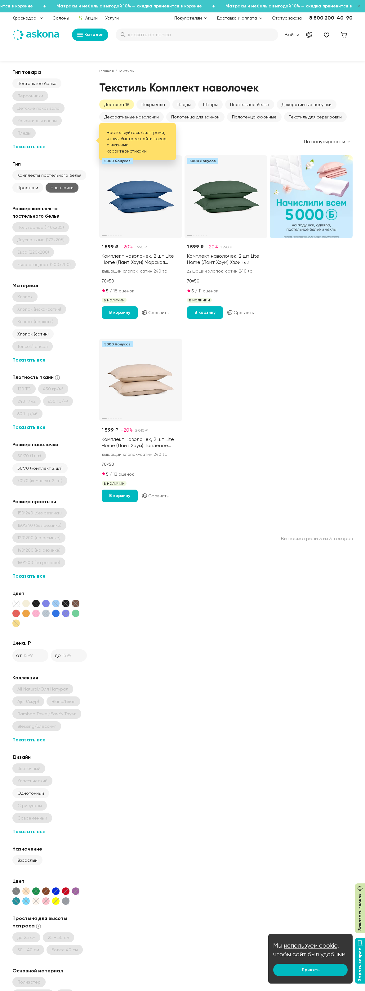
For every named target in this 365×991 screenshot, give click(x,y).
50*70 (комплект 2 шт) (40, 468)
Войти (292, 35)
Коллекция (25, 678)
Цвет (18, 593)
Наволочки (62, 187)
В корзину (119, 312)
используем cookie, (311, 945)
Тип (16, 164)
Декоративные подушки (307, 104)
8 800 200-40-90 (331, 18)
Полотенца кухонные (254, 116)
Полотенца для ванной (195, 116)
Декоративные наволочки (131, 116)
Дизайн (21, 757)
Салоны (60, 18)
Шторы (210, 104)
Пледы (184, 104)
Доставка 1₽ (116, 104)
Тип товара (26, 72)
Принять (310, 969)
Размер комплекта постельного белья (36, 212)
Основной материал (37, 971)
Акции (88, 18)
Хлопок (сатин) (33, 333)
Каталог (90, 35)
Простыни (27, 187)
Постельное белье (36, 83)
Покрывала (153, 104)
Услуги (112, 18)
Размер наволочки (35, 444)
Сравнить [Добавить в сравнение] (154, 312)
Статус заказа (287, 18)
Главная (106, 71)
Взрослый (27, 860)
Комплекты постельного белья (49, 175)
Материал (25, 285)
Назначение (27, 849)
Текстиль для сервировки (315, 116)
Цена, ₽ (21, 643)
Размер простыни (34, 501)
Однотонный (30, 793)
